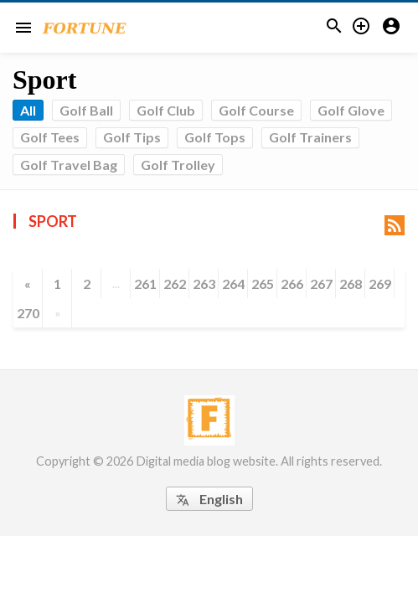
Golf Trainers (310, 137)
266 (292, 283)
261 (145, 283)
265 (262, 283)
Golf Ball (86, 110)
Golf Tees (50, 137)
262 (174, 283)
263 (204, 283)
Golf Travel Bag (68, 165)
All (28, 110)
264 (233, 283)
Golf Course (256, 110)
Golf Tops (214, 137)
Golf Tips (132, 137)
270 (28, 313)
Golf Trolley (178, 165)
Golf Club (166, 110)
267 (321, 283)
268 (350, 283)
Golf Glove (350, 110)
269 (380, 283)
